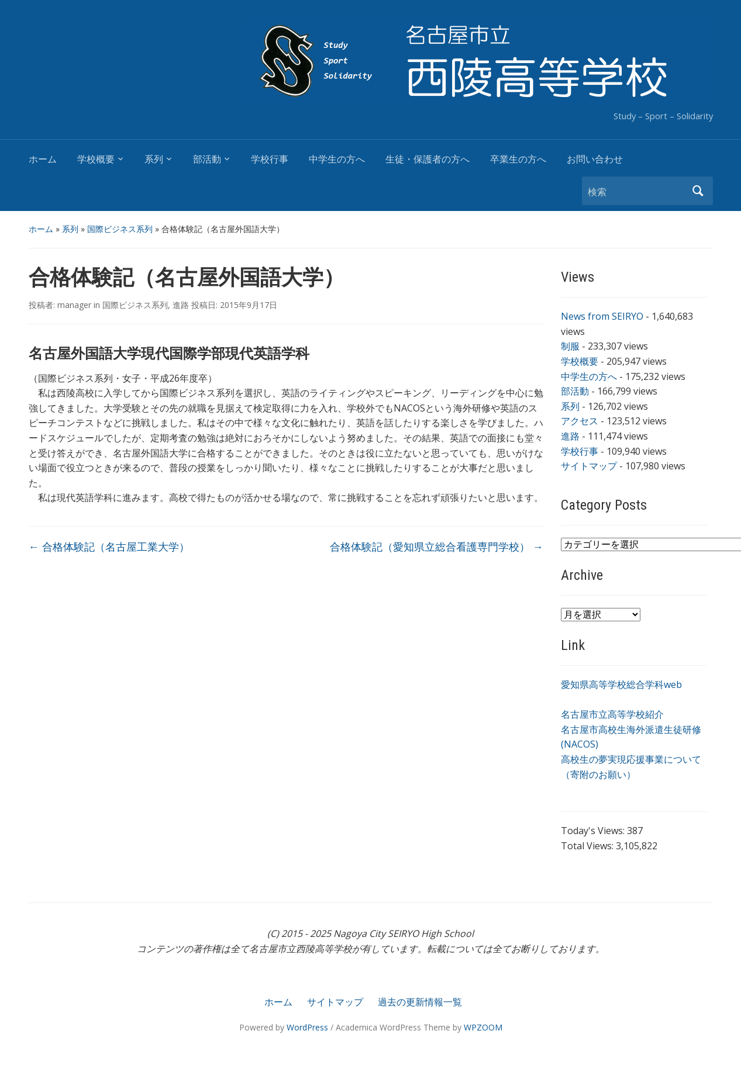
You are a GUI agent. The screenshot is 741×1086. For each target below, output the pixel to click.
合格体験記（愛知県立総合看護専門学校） (436, 546)
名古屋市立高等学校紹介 (612, 714)
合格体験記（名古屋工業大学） (109, 546)
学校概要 (96, 159)
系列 (153, 159)
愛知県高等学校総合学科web (621, 684)
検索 (698, 190)
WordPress (307, 1027)
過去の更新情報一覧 (420, 1001)
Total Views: (588, 845)
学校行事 (269, 159)
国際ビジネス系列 (120, 228)
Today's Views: (594, 830)
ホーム (43, 159)
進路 (181, 304)
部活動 (207, 159)
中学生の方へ (337, 159)
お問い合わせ (595, 159)
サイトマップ (589, 465)
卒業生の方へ (518, 159)
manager (74, 304)
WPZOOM (483, 1027)
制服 (570, 346)
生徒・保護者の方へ (427, 159)
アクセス (579, 420)
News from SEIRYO (602, 316)
